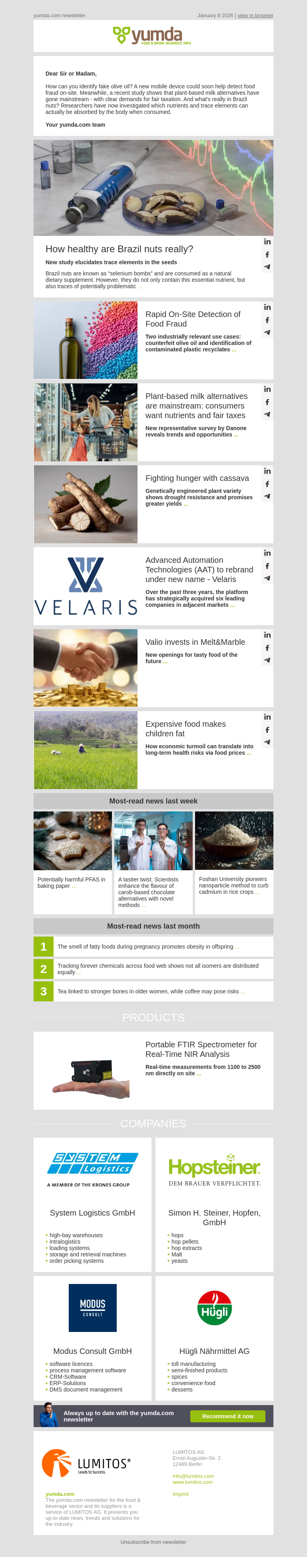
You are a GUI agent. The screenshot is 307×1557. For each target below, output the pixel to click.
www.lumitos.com (193, 1482)
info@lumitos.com (193, 1476)
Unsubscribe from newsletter (154, 1542)
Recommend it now (227, 1416)
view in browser (255, 15)
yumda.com (60, 1494)
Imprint (181, 1494)
